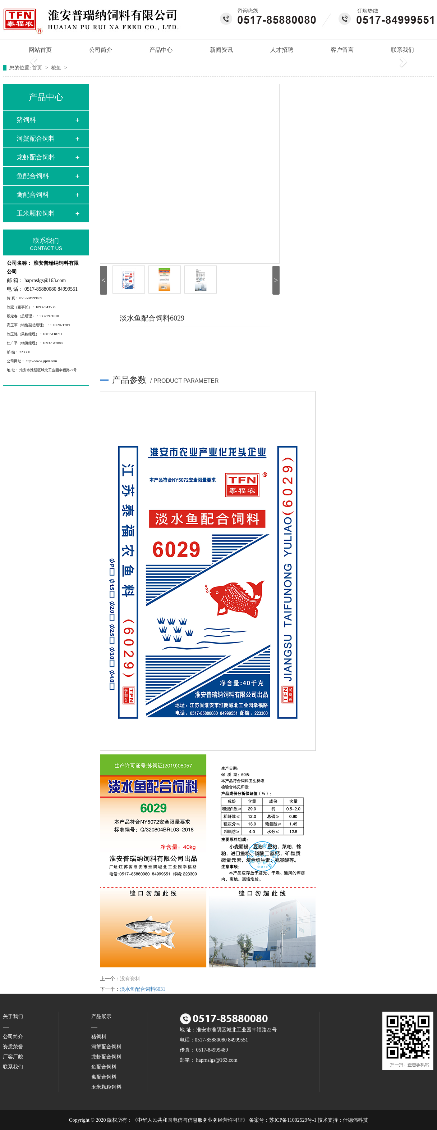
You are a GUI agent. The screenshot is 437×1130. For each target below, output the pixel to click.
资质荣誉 (13, 1046)
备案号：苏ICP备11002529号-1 (282, 1120)
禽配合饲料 (33, 194)
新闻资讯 (221, 50)
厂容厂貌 (13, 1056)
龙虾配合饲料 (36, 157)
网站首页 (37, 50)
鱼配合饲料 (33, 176)
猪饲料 (26, 119)
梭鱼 (57, 68)
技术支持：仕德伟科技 (343, 1120)
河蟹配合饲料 (36, 138)
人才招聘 (281, 50)
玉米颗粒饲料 (36, 213)
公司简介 (100, 50)
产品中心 (161, 50)
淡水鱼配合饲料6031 (142, 989)
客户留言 (342, 50)
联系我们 (402, 50)
